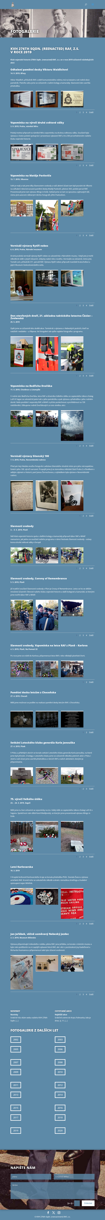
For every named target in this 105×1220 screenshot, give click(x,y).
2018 (60, 1117)
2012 (60, 1085)
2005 (15, 1049)
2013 (15, 1094)
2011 (15, 1085)
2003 (60, 1039)
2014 (60, 1094)
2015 (15, 1107)
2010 (60, 1071)
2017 (15, 1117)
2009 (15, 1071)
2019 (15, 1130)
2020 (60, 1130)
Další (91, 112)
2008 (60, 1062)
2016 (60, 1107)
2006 (60, 1049)
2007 (15, 1062)
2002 (15, 1039)
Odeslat (88, 1203)
